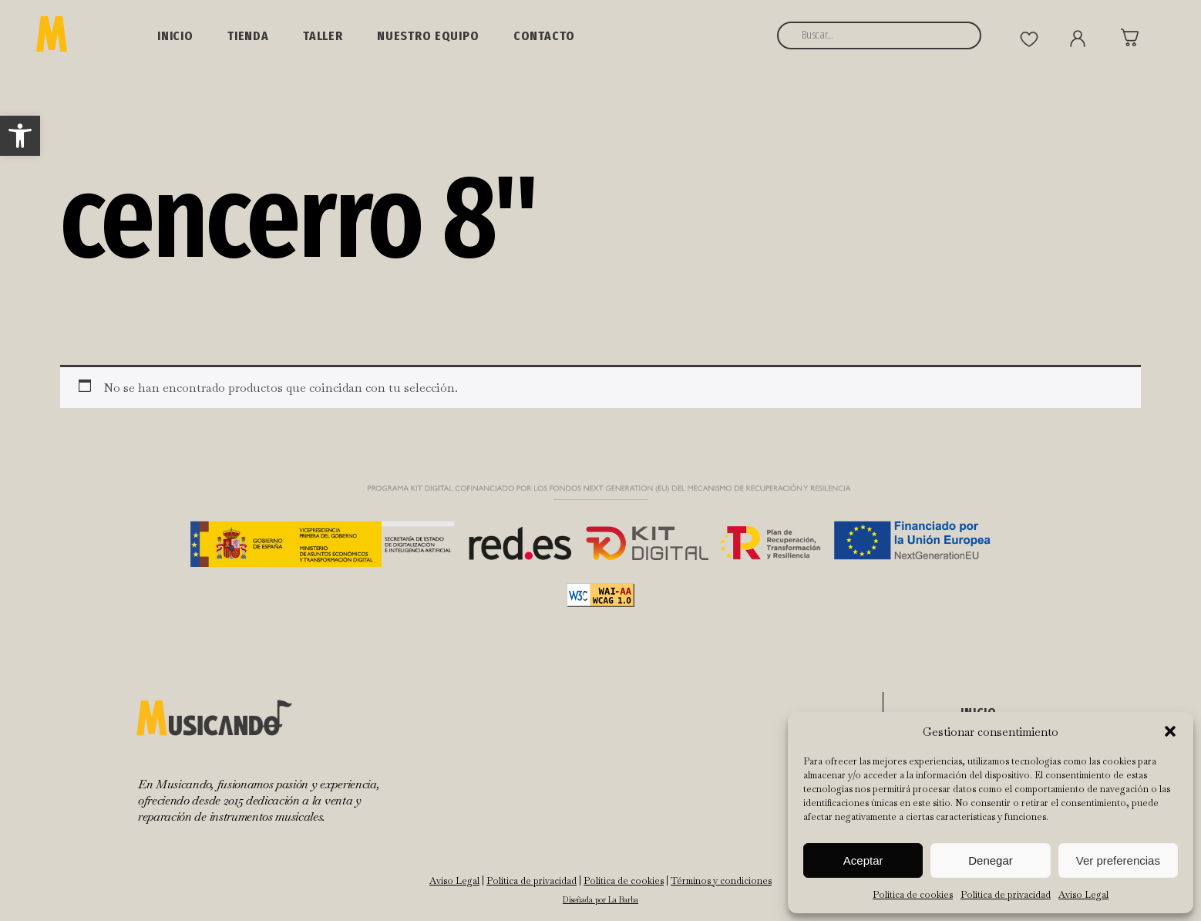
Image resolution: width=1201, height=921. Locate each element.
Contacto (544, 36)
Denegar (990, 860)
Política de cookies (913, 895)
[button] (20, 136)
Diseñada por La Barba (600, 900)
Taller (323, 36)
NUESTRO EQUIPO (428, 36)
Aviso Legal (1083, 895)
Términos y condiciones (721, 881)
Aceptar (863, 860)
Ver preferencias (1118, 860)
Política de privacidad (1005, 895)
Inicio (175, 36)
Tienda (248, 36)
